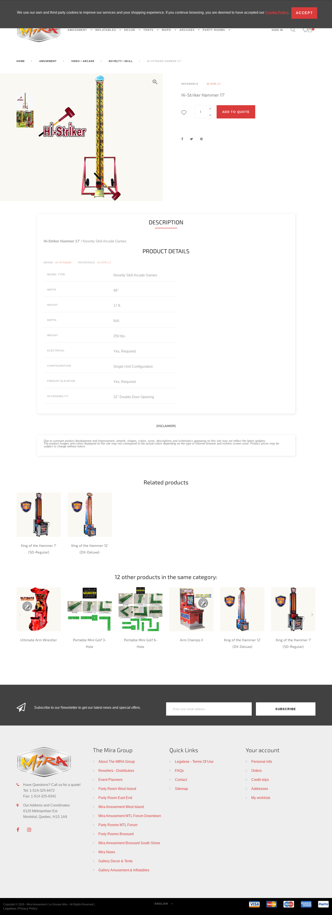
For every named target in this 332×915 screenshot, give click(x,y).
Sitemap (181, 789)
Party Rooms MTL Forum (117, 825)
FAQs (179, 770)
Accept (304, 13)
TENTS (148, 30)
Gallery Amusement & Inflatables (123, 870)
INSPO (167, 30)
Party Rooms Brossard (116, 834)
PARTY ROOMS (214, 30)
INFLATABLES (106, 30)
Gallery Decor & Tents (115, 861)
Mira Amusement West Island (121, 807)
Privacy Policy (27, 908)
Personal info (261, 761)
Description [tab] (166, 222)
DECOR (130, 30)
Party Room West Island (117, 789)
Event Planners (110, 780)
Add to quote (236, 112)
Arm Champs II (191, 640)
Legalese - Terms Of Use (194, 761)
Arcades (187, 30)
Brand (48, 262)
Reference (86, 262)
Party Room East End (115, 798)
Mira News (106, 852)
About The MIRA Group (116, 761)
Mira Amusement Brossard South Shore (129, 843)
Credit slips (260, 780)
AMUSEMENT (78, 30)
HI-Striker (63, 262)
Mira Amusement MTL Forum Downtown (129, 816)
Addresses (259, 789)
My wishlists (260, 798)
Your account (262, 749)
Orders (256, 770)
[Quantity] (205, 111)
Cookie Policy (276, 12)
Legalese (9, 908)
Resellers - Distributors (116, 770)
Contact (181, 780)
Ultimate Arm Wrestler (38, 640)
